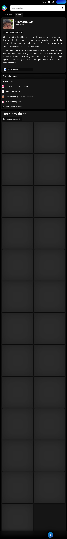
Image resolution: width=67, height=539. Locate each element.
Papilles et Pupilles (11, 101)
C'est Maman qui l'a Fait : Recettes (18, 96)
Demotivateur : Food (12, 107)
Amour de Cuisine (11, 91)
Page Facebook (11, 69)
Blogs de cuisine (9, 81)
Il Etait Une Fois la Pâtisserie (15, 86)
